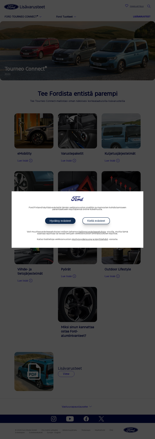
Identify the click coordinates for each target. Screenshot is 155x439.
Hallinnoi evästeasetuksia (92, 232)
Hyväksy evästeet (60, 220)
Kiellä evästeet (96, 220)
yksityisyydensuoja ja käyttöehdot (90, 239)
